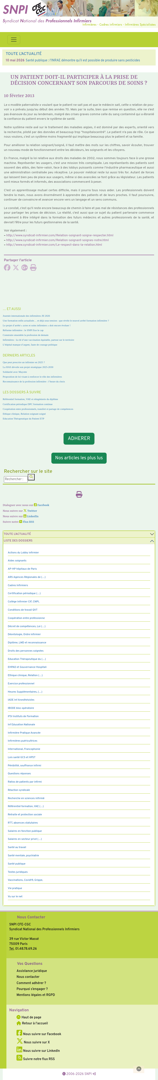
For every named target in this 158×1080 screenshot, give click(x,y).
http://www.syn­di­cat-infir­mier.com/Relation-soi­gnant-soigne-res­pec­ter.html (59, 235)
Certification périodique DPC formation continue (28, 404)
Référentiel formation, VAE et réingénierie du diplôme (30, 399)
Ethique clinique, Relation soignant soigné (24, 413)
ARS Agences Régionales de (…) (27, 577)
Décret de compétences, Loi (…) (26, 626)
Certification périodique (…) (24, 593)
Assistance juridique (32, 971)
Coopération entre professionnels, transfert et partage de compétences (38, 409)
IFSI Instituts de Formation (23, 716)
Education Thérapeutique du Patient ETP (23, 418)
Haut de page (29, 1017)
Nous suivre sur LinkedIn (38, 1051)
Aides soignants (17, 560)
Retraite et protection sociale (25, 814)
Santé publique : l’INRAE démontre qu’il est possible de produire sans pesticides (83, 60)
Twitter (30, 511)
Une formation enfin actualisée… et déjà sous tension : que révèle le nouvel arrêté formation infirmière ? (56, 320)
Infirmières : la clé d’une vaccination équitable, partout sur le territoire (38, 339)
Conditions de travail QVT (22, 610)
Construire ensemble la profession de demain (25, 335)
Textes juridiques (18, 872)
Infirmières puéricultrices (22, 741)
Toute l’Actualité (17, 534)
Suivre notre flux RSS (36, 1059)
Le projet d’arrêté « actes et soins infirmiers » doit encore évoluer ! (37, 325)
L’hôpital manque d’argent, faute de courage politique (30, 344)
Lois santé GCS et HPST (22, 757)
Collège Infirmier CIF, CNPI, (23, 601)
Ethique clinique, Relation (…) (25, 675)
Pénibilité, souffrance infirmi (24, 765)
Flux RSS (26, 522)
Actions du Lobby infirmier (23, 552)
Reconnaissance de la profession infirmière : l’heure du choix (34, 381)
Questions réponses (19, 773)
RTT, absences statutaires (23, 822)
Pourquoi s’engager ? (32, 989)
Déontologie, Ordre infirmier (24, 634)
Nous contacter (28, 977)
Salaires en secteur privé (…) (25, 839)
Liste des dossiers (18, 541)
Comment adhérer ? (31, 983)
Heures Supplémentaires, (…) (25, 692)
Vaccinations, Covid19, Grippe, (25, 880)
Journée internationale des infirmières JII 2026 (26, 315)
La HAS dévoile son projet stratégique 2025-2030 (28, 367)
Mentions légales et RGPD (36, 995)
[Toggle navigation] (13, 39)
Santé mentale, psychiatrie (23, 855)
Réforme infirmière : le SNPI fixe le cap (23, 330)
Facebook (41, 505)
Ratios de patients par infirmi (25, 781)
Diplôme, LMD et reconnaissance (27, 642)
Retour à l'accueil (32, 1023)
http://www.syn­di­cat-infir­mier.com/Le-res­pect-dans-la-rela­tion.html (54, 245)
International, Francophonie (24, 749)
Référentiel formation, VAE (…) (26, 806)
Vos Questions (29, 963)
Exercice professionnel (21, 683)
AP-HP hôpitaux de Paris (22, 569)
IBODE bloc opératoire (21, 708)
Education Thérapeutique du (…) (27, 659)
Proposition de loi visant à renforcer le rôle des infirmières (32, 376)
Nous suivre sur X (33, 1042)
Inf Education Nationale (21, 724)
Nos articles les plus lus (79, 458)
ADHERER (79, 439)
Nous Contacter (31, 917)
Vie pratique (15, 888)
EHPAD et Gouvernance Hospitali (27, 667)
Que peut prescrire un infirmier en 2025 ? (24, 362)
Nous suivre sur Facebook (39, 1034)
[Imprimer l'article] (33, 269)
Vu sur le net (15, 896)
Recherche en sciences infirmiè (26, 798)
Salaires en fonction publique (25, 831)
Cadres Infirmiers (18, 585)
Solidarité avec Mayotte (15, 371)
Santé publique (16, 863)
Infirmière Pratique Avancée (24, 733)
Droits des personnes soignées (26, 651)
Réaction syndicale (19, 790)
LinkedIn (31, 516)
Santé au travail (17, 847)
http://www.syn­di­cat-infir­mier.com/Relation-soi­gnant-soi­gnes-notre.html (57, 240)
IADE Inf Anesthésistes (21, 700)
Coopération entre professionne (26, 618)
